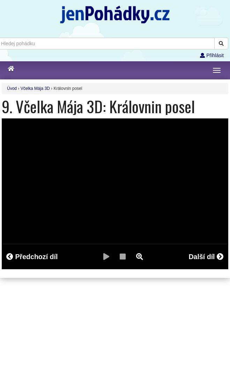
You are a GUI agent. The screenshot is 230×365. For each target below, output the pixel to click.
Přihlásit (212, 55)
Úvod (12, 88)
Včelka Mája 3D (35, 88)
